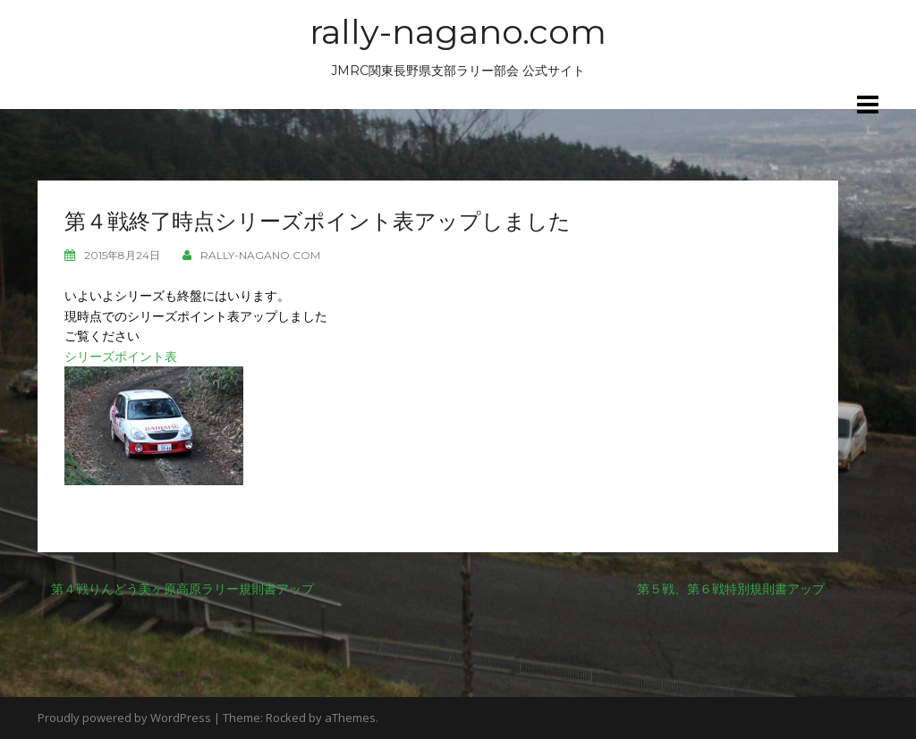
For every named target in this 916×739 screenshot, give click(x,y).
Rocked (286, 718)
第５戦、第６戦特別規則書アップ (731, 588)
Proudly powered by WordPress (124, 718)
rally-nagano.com (458, 32)
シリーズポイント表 (120, 356)
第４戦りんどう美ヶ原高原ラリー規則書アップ (182, 588)
